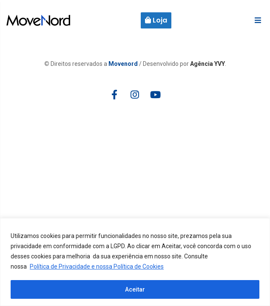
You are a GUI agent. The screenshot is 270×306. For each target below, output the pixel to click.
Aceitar (135, 289)
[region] (135, 262)
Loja (156, 20)
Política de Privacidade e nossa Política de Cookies (97, 266)
